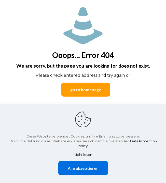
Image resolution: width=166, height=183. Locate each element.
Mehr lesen (83, 154)
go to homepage (85, 89)
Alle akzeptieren (83, 168)
